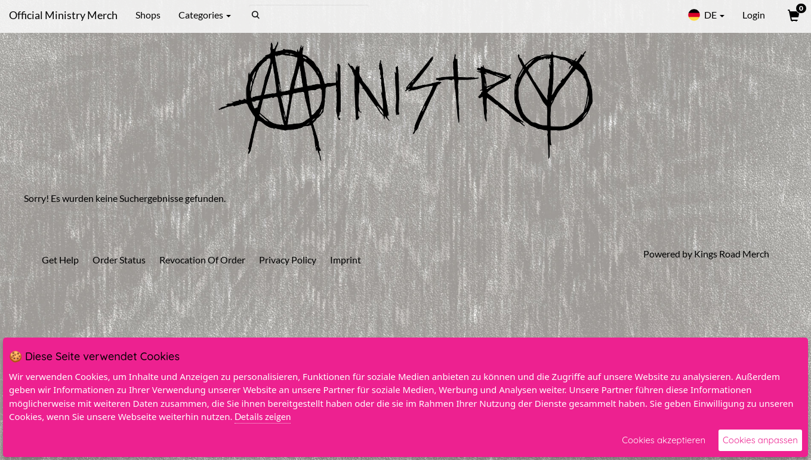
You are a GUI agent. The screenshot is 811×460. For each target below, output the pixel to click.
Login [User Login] (753, 14)
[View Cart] (792, 15)
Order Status (119, 259)
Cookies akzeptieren (663, 440)
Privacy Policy (287, 259)
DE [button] (705, 15)
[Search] (309, 15)
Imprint (345, 259)
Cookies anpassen (760, 440)
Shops (148, 14)
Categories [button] (204, 14)
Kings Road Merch (731, 253)
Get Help (60, 259)
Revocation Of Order (202, 259)
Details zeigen (263, 416)
